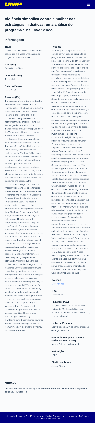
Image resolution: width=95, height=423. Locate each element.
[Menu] (88, 4)
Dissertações (57, 283)
